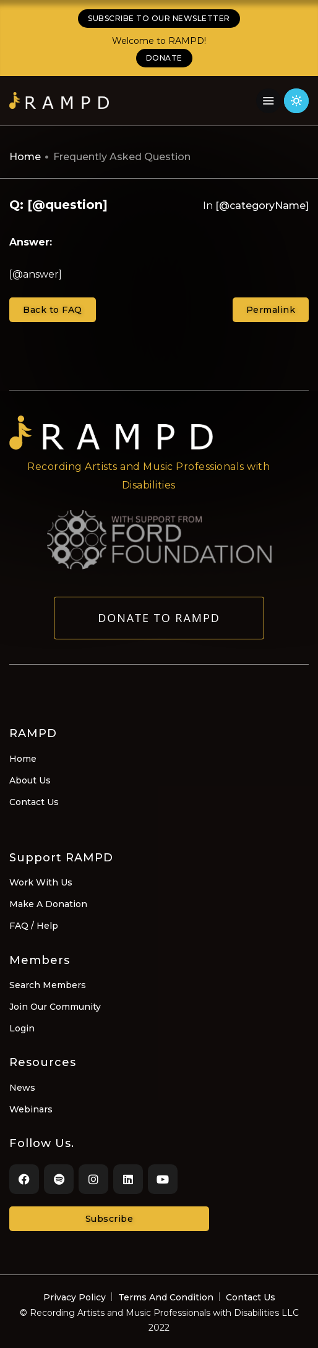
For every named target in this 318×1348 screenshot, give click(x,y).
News (22, 1087)
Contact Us (34, 802)
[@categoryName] (262, 205)
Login (22, 1028)
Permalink (271, 309)
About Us (30, 780)
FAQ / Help (33, 925)
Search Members (47, 985)
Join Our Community (55, 1006)
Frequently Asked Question (122, 157)
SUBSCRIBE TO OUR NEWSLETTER (159, 18)
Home (25, 157)
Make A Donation (48, 904)
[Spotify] (59, 1179)
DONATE (164, 57)
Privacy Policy (74, 1297)
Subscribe (109, 1218)
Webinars (31, 1109)
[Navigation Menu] (268, 100)
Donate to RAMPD (159, 624)
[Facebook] (24, 1179)
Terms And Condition (165, 1297)
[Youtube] (163, 1179)
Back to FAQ (52, 309)
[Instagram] (93, 1179)
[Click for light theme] (296, 100)
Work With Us (40, 882)
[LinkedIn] (128, 1179)
